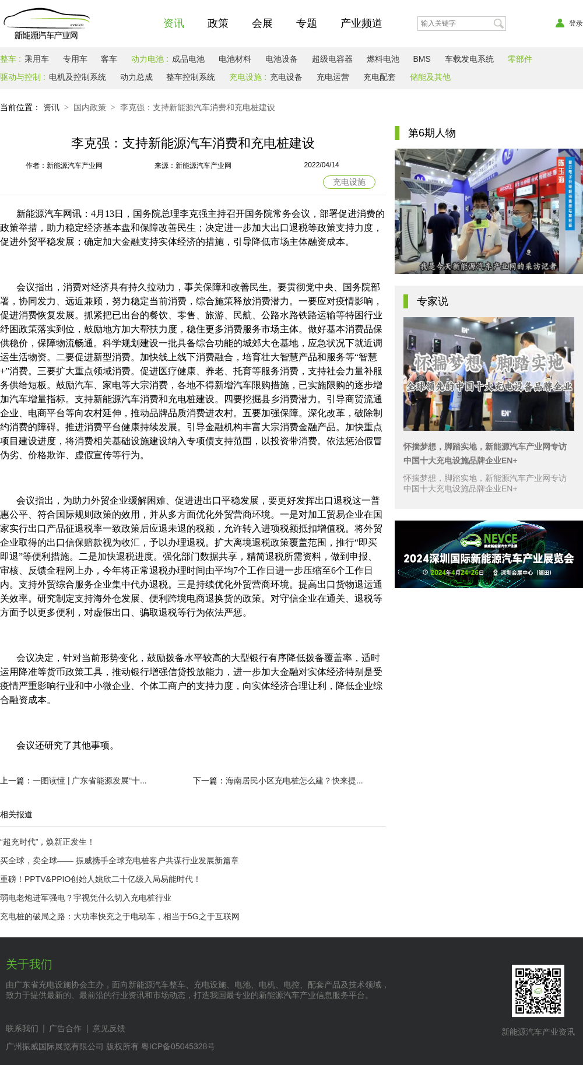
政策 (218, 23)
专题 (306, 23)
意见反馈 (109, 1028)
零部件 (520, 59)
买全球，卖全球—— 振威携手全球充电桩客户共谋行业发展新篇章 (119, 860)
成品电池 (188, 59)
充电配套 (379, 77)
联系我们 (22, 1028)
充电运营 (333, 77)
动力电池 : (149, 59)
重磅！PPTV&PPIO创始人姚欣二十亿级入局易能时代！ (100, 879)
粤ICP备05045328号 (178, 1046)
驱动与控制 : (22, 77)
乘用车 (36, 59)
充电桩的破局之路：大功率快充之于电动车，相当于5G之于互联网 (120, 916)
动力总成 (136, 77)
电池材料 (235, 59)
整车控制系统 (190, 77)
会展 (262, 23)
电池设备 (281, 59)
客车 (109, 59)
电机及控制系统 (77, 77)
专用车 (75, 59)
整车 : (10, 59)
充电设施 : (247, 77)
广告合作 (65, 1028)
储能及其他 (430, 77)
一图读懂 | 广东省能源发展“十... (90, 780)
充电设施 (349, 182)
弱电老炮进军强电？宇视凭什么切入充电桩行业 (85, 897)
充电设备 (286, 77)
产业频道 (361, 23)
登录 (569, 23)
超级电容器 (332, 59)
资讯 (173, 23)
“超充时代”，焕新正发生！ (47, 841)
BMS (421, 59)
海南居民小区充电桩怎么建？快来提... (294, 780)
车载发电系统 (469, 59)
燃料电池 (383, 59)
